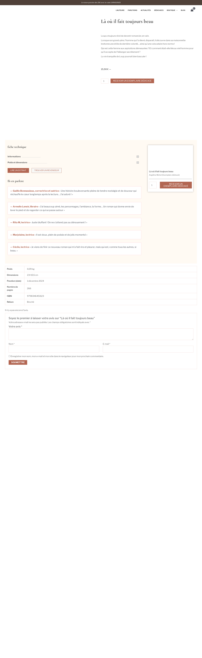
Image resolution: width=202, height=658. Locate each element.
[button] (74, 165)
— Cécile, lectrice (19, 255)
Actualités (147, 10)
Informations (14, 165)
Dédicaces (159, 10)
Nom (12, 352)
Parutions (134, 10)
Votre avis (15, 334)
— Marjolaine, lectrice (22, 243)
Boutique (172, 10)
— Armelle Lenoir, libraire (24, 215)
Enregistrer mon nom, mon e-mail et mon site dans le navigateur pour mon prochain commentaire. (57, 364)
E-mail (106, 352)
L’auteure (122, 10)
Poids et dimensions (17, 170)
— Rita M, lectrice (20, 230)
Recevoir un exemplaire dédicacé (132, 80)
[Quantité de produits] (104, 80)
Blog (183, 10)
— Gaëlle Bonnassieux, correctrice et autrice (34, 199)
